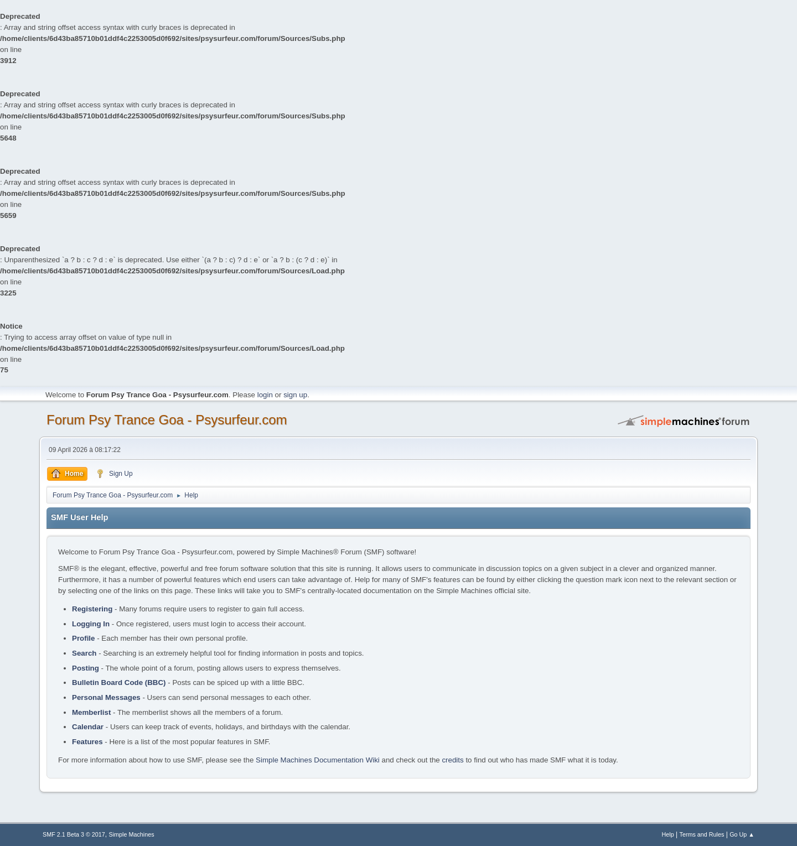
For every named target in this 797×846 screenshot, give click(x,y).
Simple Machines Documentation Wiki (318, 760)
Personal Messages (106, 697)
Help (668, 834)
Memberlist (91, 712)
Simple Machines (131, 834)
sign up (295, 395)
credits (452, 760)
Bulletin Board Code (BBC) (119, 682)
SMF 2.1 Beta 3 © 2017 (74, 834)
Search (84, 653)
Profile (83, 638)
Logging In (91, 624)
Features (87, 742)
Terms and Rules (702, 834)
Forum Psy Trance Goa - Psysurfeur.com (166, 419)
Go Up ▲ (741, 834)
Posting (85, 668)
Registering (92, 609)
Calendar (87, 727)
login (265, 395)
